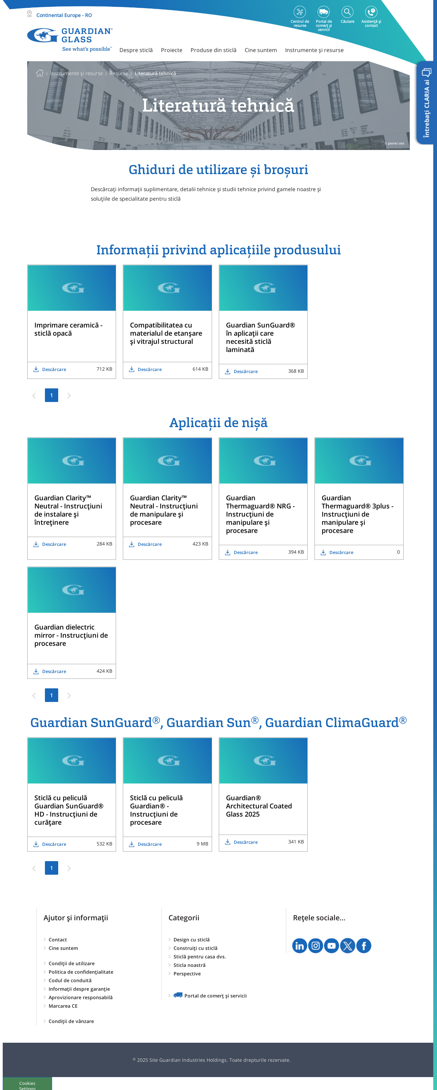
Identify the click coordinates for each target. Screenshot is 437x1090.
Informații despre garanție (79, 989)
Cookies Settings (29, 1083)
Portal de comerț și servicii (215, 995)
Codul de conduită (70, 980)
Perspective (187, 973)
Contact (58, 939)
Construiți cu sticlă (195, 948)
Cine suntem (63, 948)
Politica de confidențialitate (81, 972)
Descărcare (54, 369)
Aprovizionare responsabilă (81, 997)
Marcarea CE (63, 1006)
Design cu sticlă (192, 939)
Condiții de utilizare (72, 963)
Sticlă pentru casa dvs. (200, 956)
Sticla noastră (190, 965)
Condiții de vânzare (71, 1021)
